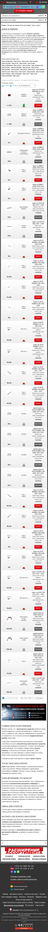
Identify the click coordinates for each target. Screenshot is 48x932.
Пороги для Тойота (31, 71)
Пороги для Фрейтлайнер (7, 65)
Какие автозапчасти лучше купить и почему (18, 902)
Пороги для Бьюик (34, 61)
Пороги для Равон (15, 69)
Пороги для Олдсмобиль (16, 67)
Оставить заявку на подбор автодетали (23, 879)
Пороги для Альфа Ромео (7, 61)
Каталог (42, 894)
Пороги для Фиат (23, 63)
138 (30, 698)
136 (22, 698)
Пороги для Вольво (40, 71)
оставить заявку (25, 11)
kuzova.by (8, 2)
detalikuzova (35, 715)
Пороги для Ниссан (6, 67)
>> (33, 698)
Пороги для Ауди (17, 61)
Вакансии (30, 897)
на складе (6, 85)
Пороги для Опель (26, 67)
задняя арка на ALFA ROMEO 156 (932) (38, 410)
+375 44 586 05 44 (10, 7)
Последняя (39, 698)
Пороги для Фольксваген (16, 73)
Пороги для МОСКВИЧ (7, 75)
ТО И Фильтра (9, 856)
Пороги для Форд (31, 63)
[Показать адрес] (30, 2)
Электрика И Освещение (39, 859)
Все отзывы (24, 928)
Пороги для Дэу (15, 63)
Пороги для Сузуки (6, 71)
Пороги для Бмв (25, 61)
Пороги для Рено (23, 69)
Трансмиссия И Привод (9, 859)
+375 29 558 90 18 (20, 717)
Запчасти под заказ (31, 894)
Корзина (37, 2)
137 (26, 698)
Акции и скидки (40, 902)
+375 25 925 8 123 (25, 7)
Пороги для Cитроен (6, 63)
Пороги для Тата (14, 71)
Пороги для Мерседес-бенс (37, 65)
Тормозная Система (24, 856)
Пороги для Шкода (40, 69)
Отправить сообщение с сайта (20, 876)
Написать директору (17, 882)
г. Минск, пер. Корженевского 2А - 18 (25, 910)
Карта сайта (40, 905)
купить (38, 105)
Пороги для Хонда (18, 65)
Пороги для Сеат (31, 69)
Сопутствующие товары (9, 897)
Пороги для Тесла (22, 71)
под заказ (14, 85)
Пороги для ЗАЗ (33, 73)
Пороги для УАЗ (16, 75)
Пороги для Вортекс (6, 73)
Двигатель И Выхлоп (24, 859)
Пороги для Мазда (26, 65)
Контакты (22, 897)
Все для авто (29, 905)
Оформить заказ (41, 897)
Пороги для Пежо (35, 67)
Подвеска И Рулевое (39, 856)
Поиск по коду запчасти (24, 899)
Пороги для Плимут (6, 69)
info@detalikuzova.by (38, 713)
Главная (5, 894)
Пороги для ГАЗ (26, 73)
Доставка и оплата (16, 894)
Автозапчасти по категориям (14, 905)
